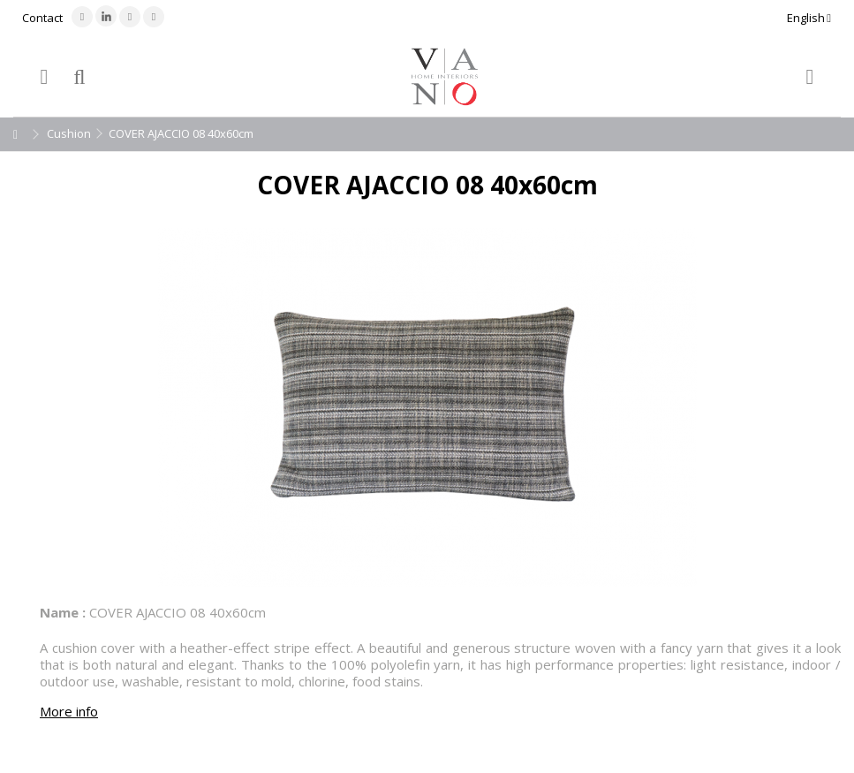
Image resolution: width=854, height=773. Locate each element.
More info (69, 711)
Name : (63, 612)
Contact (42, 18)
